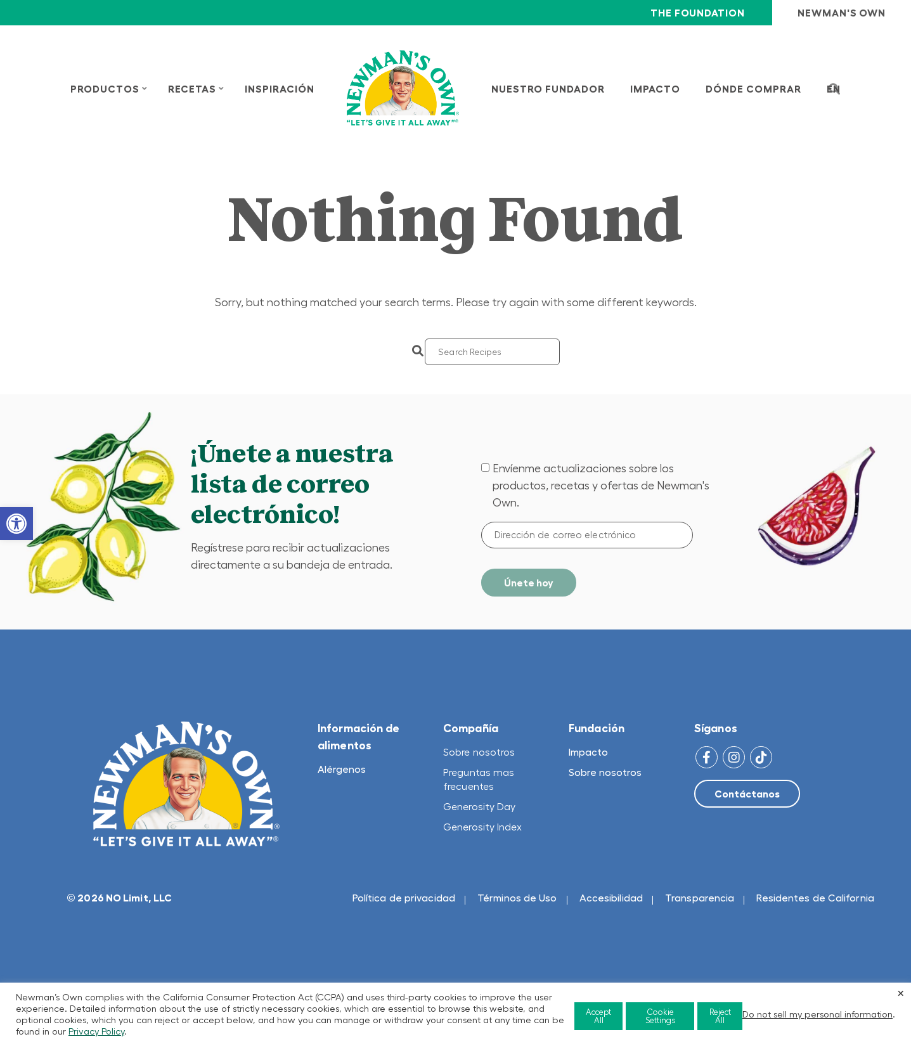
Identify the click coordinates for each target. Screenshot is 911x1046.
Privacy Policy (96, 1031)
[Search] (492, 352)
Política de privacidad (403, 897)
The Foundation (697, 12)
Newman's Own (842, 12)
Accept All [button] (598, 1016)
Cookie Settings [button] (660, 1016)
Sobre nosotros (479, 752)
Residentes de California (815, 897)
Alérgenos (342, 769)
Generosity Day (479, 806)
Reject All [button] (720, 1016)
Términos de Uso (517, 897)
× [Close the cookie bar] (901, 993)
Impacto (588, 752)
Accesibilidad (611, 897)
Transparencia (699, 897)
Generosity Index (482, 826)
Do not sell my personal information (817, 1014)
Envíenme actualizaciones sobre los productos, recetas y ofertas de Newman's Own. (601, 485)
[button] (16, 523)
